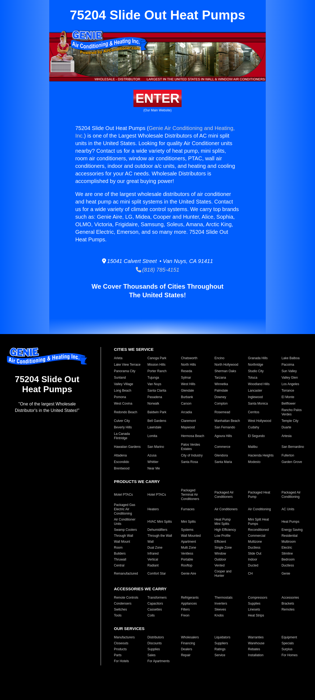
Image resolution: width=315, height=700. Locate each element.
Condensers (123, 603)
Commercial (256, 536)
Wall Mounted (191, 536)
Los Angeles (290, 384)
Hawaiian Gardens (127, 447)
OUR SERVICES (129, 628)
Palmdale (221, 390)
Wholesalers (190, 637)
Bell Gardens (156, 421)
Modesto (254, 462)
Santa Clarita (156, 390)
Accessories (290, 597)
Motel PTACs (123, 494)
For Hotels (121, 661)
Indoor (252, 559)
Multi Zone (188, 547)
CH (250, 573)
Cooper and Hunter (223, 573)
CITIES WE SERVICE (133, 349)
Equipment (289, 637)
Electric (286, 547)
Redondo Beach (125, 412)
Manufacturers (124, 637)
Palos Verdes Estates (190, 447)
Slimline (287, 553)
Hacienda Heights (261, 455)
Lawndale (154, 427)
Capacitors (155, 603)
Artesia (286, 436)
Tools (118, 615)
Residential (289, 536)
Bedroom (288, 559)
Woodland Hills (259, 384)
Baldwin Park (156, 412)
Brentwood (121, 468)
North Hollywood (226, 364)
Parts (118, 655)
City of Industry (192, 455)
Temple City (289, 421)
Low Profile (223, 536)
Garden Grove (291, 462)
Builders (120, 553)
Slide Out (254, 553)
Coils (151, 615)
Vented (220, 565)
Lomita (152, 436)
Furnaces (188, 509)
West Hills (188, 384)
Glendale (187, 390)
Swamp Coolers (125, 530)
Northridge (255, 364)
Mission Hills (156, 364)
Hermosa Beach (192, 436)
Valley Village (123, 384)
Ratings (220, 649)
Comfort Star (156, 573)
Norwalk (153, 403)
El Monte (287, 397)
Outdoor (220, 559)
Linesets (254, 609)
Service (220, 655)
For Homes (289, 655)
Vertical (152, 559)
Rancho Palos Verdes (291, 412)
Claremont (188, 421)
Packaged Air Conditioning (291, 495)
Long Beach (122, 390)
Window (220, 553)
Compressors (257, 597)
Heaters (153, 509)
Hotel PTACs (156, 494)
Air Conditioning (259, 509)
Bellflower (288, 403)
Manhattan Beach (227, 421)
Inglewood (255, 397)
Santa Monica (258, 403)
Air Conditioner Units (124, 522)
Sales (151, 655)
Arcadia (186, 412)
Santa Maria (223, 462)
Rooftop (186, 565)
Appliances (189, 603)
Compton (221, 403)
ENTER (158, 98)
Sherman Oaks (225, 371)
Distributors (155, 637)
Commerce (223, 447)
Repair (186, 655)
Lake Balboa (290, 358)
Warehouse (256, 643)
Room (118, 547)
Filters (185, 609)
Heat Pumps (290, 522)
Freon (185, 615)
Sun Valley (289, 371)
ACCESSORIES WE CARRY (140, 588)
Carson (186, 403)
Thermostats (224, 597)
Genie (285, 573)
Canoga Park (156, 358)
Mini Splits (188, 522)
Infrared (153, 553)
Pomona (120, 397)
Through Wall (123, 536)
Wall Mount (122, 542)
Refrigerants (190, 597)
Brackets (287, 603)
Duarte (286, 427)
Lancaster (255, 390)
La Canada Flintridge (122, 436)
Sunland (120, 377)
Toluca (252, 377)
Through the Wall (159, 536)
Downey (220, 397)
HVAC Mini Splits (159, 522)
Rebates (254, 649)
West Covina (123, 403)
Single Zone (223, 547)
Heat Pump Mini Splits (223, 522)
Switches (120, 609)
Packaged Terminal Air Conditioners (190, 494)
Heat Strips (256, 615)
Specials (287, 643)
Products (120, 649)
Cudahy (253, 427)
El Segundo (256, 436)
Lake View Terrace (127, 364)
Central (119, 565)
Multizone (255, 542)
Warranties (256, 637)
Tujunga (153, 377)
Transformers (157, 597)
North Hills (188, 364)
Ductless (254, 547)
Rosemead (222, 412)
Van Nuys (154, 384)
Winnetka (221, 384)
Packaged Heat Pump (259, 495)
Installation (255, 655)
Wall (150, 542)
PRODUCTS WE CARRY (137, 481)
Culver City (122, 421)
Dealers (186, 649)
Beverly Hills (123, 427)
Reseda (186, 371)
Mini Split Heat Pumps (258, 522)
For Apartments (158, 661)
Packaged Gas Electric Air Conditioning (124, 509)
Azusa (151, 455)
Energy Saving (292, 530)
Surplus (287, 649)
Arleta (118, 358)
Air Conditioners (226, 509)
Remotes (287, 609)
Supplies (254, 603)
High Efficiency (225, 530)
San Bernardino (292, 447)
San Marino (155, 447)
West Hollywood (259, 421)
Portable (187, 559)
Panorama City (124, 371)
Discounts (154, 643)
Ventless (187, 553)
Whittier (153, 462)
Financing (188, 643)
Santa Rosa (189, 462)
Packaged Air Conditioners (224, 495)
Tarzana (220, 377)
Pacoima (287, 364)
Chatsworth (189, 358)
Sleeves (220, 609)
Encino (220, 358)
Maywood (188, 427)
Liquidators (223, 637)
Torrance (287, 390)
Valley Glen (289, 377)
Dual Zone (154, 547)
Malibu (252, 447)
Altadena (120, 455)
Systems (187, 530)
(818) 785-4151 (157, 270)
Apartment (188, 542)
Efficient (220, 542)
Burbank (187, 397)
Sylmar (186, 377)
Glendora (221, 455)
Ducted (253, 565)
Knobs (219, 615)
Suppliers (221, 643)
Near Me (153, 468)
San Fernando (225, 427)
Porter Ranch (157, 371)
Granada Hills (258, 358)
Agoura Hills (223, 436)
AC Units (287, 509)
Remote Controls (126, 597)
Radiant (153, 565)
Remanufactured (126, 573)
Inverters (221, 603)
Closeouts (121, 643)
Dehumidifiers (157, 530)
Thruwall (120, 559)
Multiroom (288, 542)
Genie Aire (188, 573)
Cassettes (154, 609)
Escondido (121, 462)
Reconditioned (258, 530)
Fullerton (287, 455)
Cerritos (253, 412)
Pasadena (154, 397)
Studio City (256, 371)
